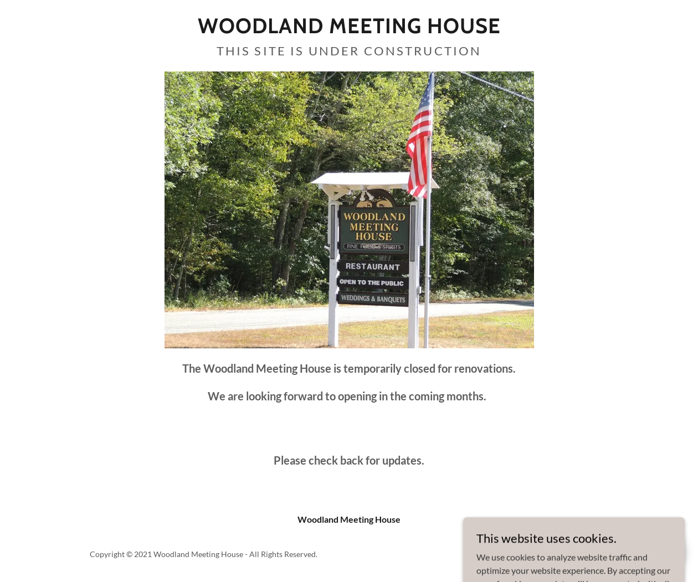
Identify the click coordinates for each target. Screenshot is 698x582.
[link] (349, 29)
